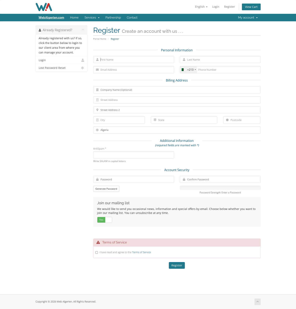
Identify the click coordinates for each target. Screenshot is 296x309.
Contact (132, 17)
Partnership (113, 17)
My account (248, 17)
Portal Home (99, 38)
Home (74, 17)
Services (92, 17)
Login (215, 6)
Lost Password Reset (61, 68)
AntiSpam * (99, 148)
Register (229, 6)
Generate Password (106, 188)
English (201, 6)
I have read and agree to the (125, 252)
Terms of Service (141, 252)
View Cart (251, 7)
